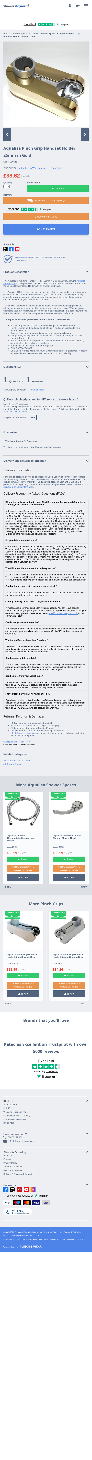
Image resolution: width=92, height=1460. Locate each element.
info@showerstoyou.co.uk (63, 613)
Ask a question (37, 389)
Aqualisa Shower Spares (44, 33)
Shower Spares (20, 33)
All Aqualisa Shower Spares (16, 760)
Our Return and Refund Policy (16, 742)
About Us (7, 1155)
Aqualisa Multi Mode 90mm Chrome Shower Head (67, 836)
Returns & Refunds (12, 1170)
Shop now (23, 877)
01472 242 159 (12, 1137)
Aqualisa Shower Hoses (15, 411)
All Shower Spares (12, 764)
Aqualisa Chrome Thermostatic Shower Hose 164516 (21, 838)
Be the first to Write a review (32, 168)
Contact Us (8, 1159)
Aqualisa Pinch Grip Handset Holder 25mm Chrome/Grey (22, 955)
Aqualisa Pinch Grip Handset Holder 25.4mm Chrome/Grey (68, 955)
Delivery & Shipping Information (18, 1174)
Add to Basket (46, 229)
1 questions (57, 168)
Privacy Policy (10, 1163)
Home (6, 33)
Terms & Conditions (12, 1166)
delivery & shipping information (18, 487)
